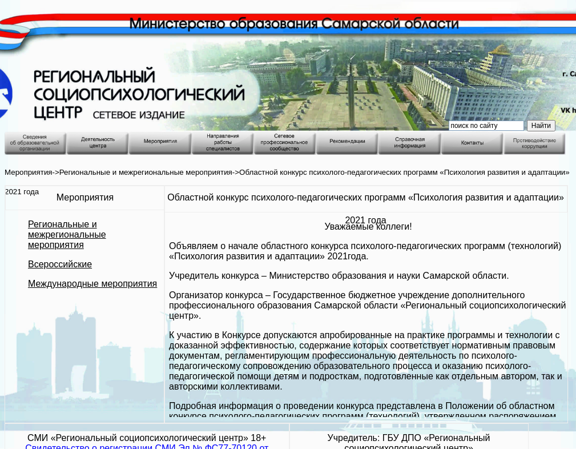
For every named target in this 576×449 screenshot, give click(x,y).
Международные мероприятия (92, 283)
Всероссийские (60, 264)
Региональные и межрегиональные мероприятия (145, 172)
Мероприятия (29, 172)
